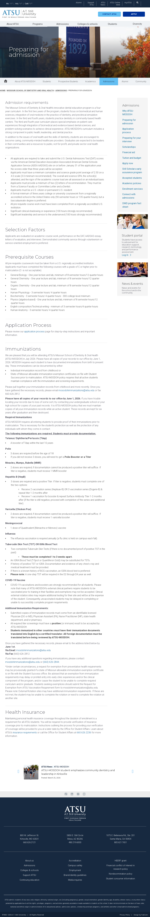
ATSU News (103, 3)
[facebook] (66, 793)
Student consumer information (120, 878)
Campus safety (75, 864)
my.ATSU (128, 2)
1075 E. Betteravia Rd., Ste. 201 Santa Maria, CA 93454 (120, 836)
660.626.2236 (84, 731)
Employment (75, 869)
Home (2, 90)
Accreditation (75, 860)
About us (29, 860)
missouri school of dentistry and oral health (30, 90)
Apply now (127, 162)
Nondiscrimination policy (120, 873)
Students (112, 23)
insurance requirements (25, 731)
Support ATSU (91, 3)
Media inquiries (75, 879)
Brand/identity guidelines (75, 874)
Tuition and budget (131, 157)
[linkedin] (72, 793)
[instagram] (78, 793)
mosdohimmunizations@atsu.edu (33, 649)
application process (34, 330)
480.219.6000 (75, 841)
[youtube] (84, 793)
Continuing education (29, 879)
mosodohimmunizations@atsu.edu (76, 389)
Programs (38, 23)
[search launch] (137, 2)
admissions (61, 90)
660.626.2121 (29, 841)
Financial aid (128, 151)
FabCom (144, 914)
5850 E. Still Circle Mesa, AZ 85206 (75, 836)
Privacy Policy (125, 914)
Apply (134, 14)
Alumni (79, 2)
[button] (18, 770)
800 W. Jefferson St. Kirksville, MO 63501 (29, 836)
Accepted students (132, 177)
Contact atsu (109, 14)
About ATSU (13, 23)
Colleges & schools (87, 23)
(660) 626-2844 (51, 661)
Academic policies (131, 182)
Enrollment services (132, 188)
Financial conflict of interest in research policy (120, 866)
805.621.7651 (120, 841)
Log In (127, 254)
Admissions (62, 23)
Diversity (137, 23)
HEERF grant (120, 860)
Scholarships (129, 146)
